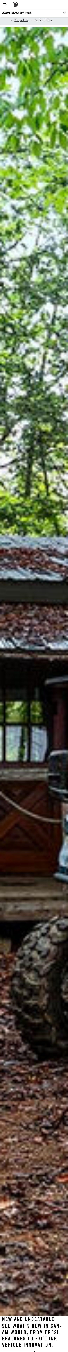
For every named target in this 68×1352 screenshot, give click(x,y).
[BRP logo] (15, 4)
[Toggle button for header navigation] (4, 4)
